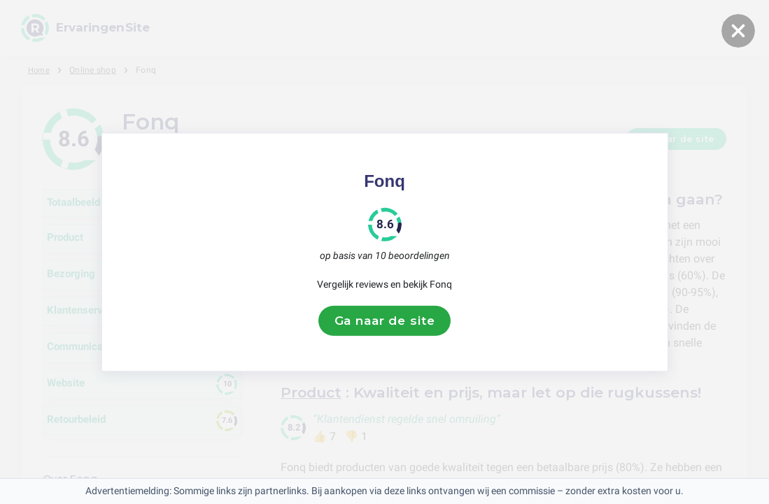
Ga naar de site (384, 321)
